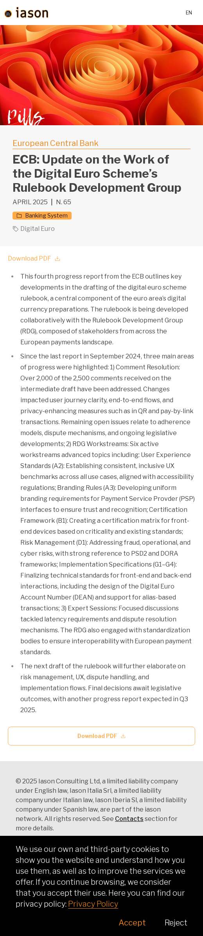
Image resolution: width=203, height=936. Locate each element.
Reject (176, 922)
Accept (132, 922)
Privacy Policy (93, 904)
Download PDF (34, 258)
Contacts (129, 819)
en (189, 13)
